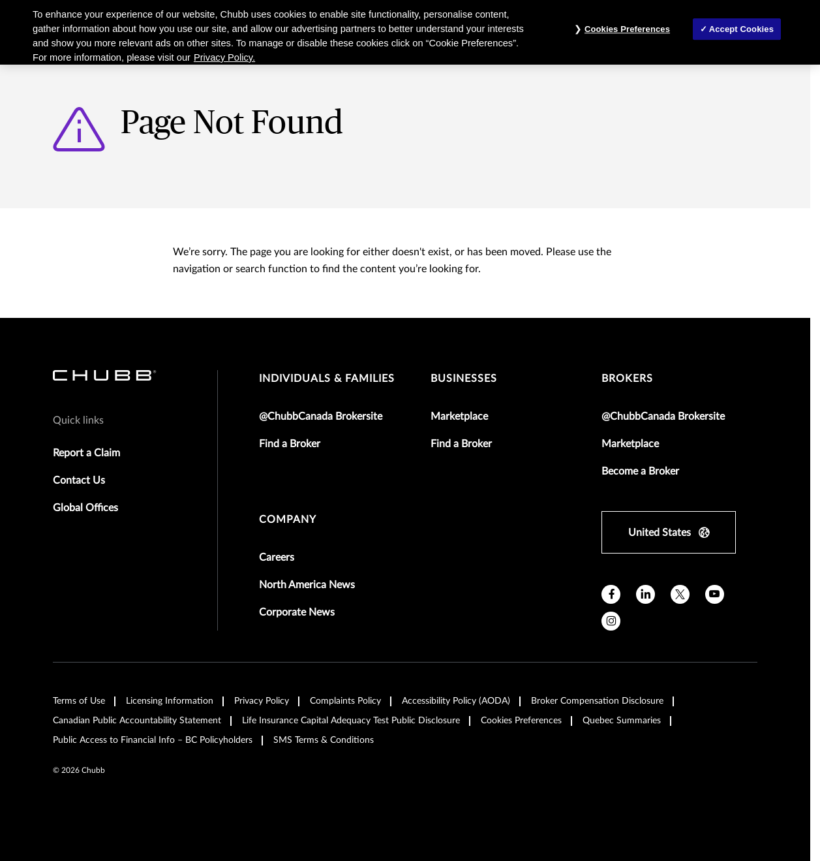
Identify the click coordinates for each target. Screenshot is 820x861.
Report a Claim (86, 453)
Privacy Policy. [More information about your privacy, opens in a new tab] (224, 57)
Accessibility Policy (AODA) (456, 701)
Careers (276, 557)
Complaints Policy (345, 701)
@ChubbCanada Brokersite (320, 416)
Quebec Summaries (622, 720)
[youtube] (714, 594)
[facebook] (610, 594)
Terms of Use (79, 701)
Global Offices (85, 508)
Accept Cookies (741, 29)
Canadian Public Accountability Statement (137, 720)
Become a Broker (640, 471)
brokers (627, 378)
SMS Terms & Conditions (323, 740)
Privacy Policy (261, 701)
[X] (680, 594)
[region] (410, 32)
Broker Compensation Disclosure (597, 701)
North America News (307, 585)
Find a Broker (289, 444)
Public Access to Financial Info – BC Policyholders (152, 740)
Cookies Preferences (521, 720)
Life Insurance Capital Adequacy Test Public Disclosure (351, 720)
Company (287, 519)
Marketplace (459, 416)
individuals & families (327, 378)
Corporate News (297, 612)
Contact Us (79, 480)
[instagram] (610, 621)
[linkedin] (645, 594)
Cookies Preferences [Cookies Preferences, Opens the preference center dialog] (627, 29)
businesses (464, 378)
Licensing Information (169, 701)
